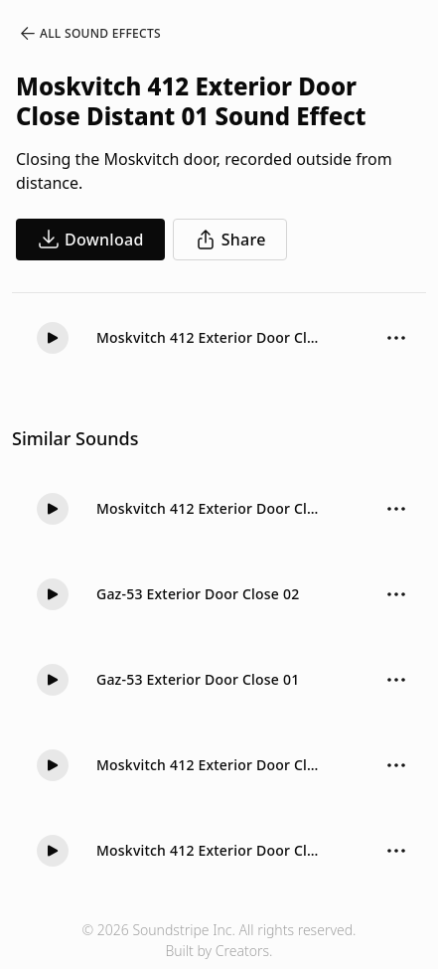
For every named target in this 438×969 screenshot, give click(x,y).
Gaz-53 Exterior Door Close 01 (197, 679)
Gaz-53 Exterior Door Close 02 (197, 593)
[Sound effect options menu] (396, 338)
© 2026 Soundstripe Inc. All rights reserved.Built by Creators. (218, 940)
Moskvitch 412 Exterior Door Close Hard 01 (210, 850)
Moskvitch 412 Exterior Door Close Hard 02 (210, 764)
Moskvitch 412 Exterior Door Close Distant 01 (210, 337)
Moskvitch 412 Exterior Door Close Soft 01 (210, 508)
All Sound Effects (89, 34)
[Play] (53, 338)
